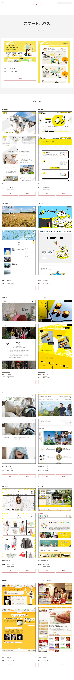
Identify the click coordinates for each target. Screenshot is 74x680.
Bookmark (20, 78)
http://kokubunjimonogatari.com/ (43, 560)
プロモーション (12, 69)
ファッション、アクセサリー (11, 564)
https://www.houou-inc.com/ (6, 183)
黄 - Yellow (15, 71)
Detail (10, 193)
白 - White (11, 71)
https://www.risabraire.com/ (6, 372)
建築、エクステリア (10, 187)
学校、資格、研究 (46, 470)
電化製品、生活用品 (10, 470)
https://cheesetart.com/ (42, 372)
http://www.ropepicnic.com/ (6, 560)
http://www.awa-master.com (6, 654)
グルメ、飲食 (9, 658)
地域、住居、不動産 (19, 69)
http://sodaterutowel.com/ (6, 466)
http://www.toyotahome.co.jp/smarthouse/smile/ (37, 30)
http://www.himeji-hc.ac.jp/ (42, 466)
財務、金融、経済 (46, 187)
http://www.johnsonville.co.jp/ (43, 654)
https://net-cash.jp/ (41, 183)
